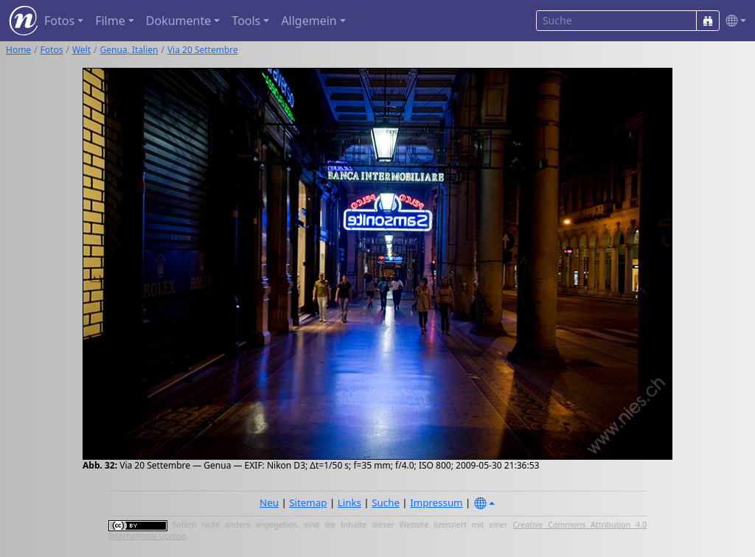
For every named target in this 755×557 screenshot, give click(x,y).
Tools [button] (246, 21)
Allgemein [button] (308, 21)
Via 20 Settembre (202, 49)
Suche (386, 502)
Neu (269, 502)
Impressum (436, 502)
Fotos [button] (59, 21)
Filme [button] (110, 21)
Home (18, 49)
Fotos (52, 49)
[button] (733, 21)
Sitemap (308, 502)
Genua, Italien (129, 49)
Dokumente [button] (178, 21)
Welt (81, 49)
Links (349, 502)
